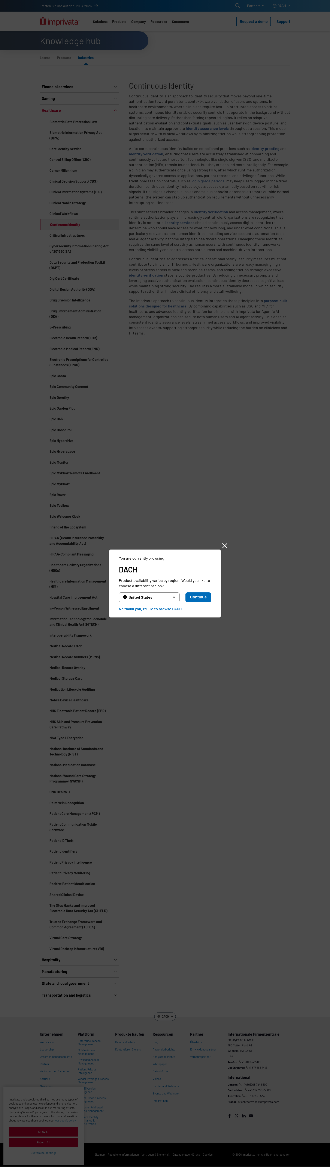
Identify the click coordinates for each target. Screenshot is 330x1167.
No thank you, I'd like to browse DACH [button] (150, 608)
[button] (225, 546)
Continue (198, 597)
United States (140, 597)
